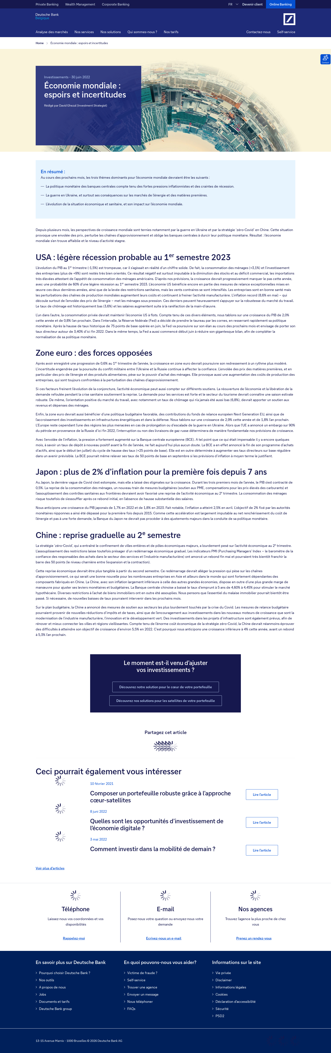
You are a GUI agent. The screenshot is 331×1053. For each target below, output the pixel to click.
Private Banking (47, 4)
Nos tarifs (171, 32)
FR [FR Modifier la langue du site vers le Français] (230, 4)
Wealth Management (80, 4)
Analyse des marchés (52, 32)
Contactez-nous (258, 32)
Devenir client (252, 4)
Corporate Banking (115, 4)
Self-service (286, 32)
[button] (84, 32)
